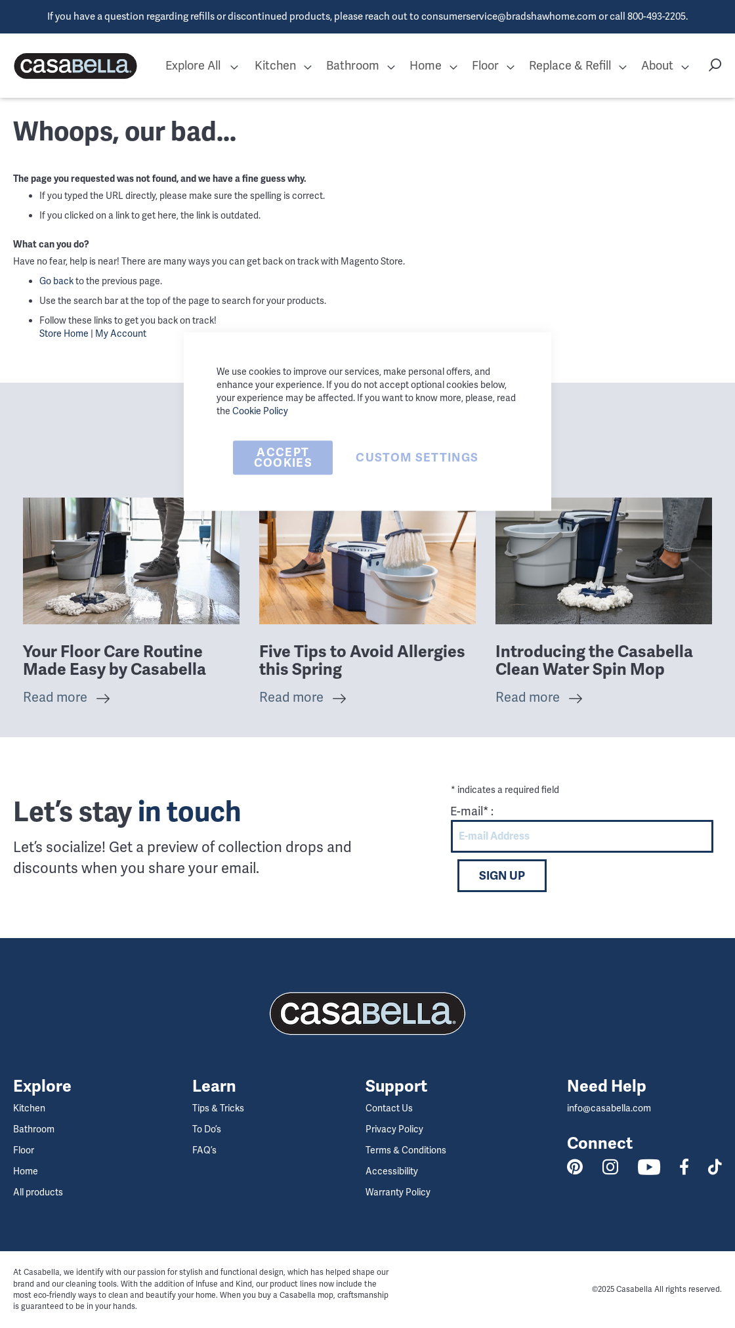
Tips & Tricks (218, 1108)
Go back (56, 281)
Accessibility (392, 1171)
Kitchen (29, 1108)
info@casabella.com (609, 1108)
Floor (23, 1150)
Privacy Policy (394, 1129)
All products (38, 1192)
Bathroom (33, 1129)
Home (25, 1171)
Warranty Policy (398, 1192)
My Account (120, 333)
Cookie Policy (260, 411)
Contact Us (389, 1108)
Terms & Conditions (406, 1150)
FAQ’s (204, 1150)
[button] (234, 66)
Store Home (64, 333)
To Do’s (206, 1129)
